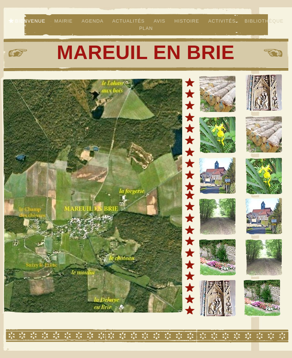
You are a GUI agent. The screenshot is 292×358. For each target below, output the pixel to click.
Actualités (129, 21)
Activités (222, 21)
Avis (160, 21)
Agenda (93, 21)
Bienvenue (31, 21)
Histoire (187, 21)
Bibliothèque (264, 21)
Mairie (64, 21)
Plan (146, 28)
